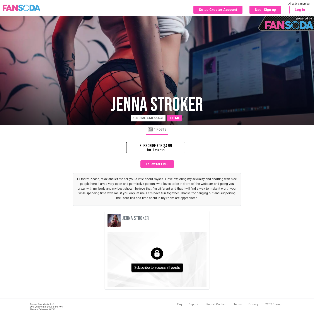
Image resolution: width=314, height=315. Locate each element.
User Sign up (265, 10)
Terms (238, 304)
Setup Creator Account (218, 10)
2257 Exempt (274, 304)
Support (194, 304)
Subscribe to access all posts (157, 268)
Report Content (216, 304)
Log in (300, 10)
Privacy (253, 304)
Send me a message (148, 118)
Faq (179, 304)
